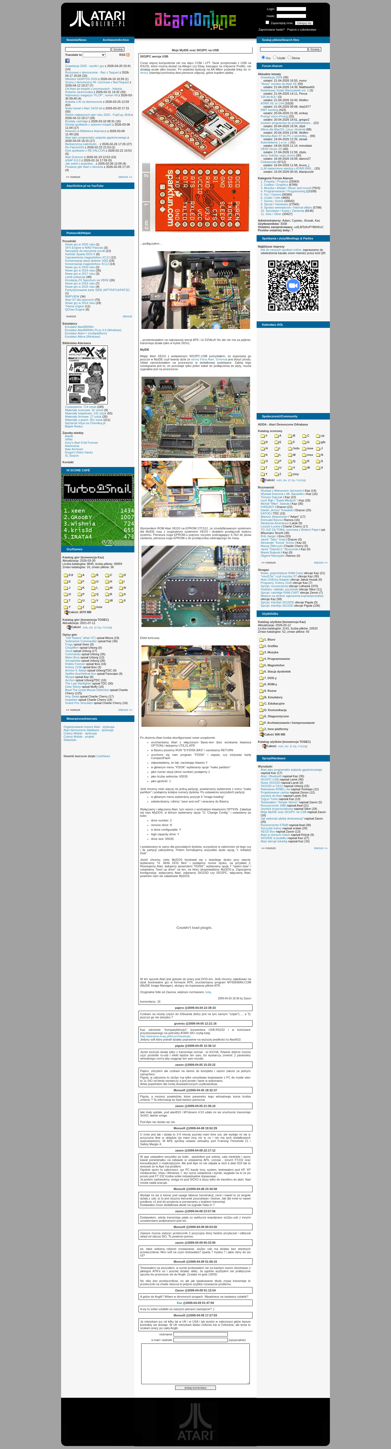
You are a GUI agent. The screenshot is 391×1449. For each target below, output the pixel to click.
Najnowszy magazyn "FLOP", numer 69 (91, 95)
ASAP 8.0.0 (73, 160)
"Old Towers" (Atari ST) (80, 637)
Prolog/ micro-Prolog (274, 116)
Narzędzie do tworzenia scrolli (85, 250)
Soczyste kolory (271, 828)
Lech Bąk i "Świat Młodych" (279, 500)
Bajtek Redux (74, 426)
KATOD (266, 513)
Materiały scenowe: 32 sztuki (84, 410)
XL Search (72, 455)
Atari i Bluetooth (271, 776)
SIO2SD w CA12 (272, 786)
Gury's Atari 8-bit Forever (81, 442)
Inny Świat (72, 696)
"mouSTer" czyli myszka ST (279, 576)
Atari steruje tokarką (274, 841)
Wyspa (69, 677)
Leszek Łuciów (270, 526)
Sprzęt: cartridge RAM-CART (280, 592)
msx (307, 454)
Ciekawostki (269, 162)
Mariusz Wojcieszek (274, 516)
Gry (268, 58)
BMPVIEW (72, 296)
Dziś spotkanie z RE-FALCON (85, 150)
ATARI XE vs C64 (272, 103)
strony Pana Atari (202, 359)
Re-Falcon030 (74, 147)
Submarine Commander (81, 641)
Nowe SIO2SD (270, 782)
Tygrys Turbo (269, 799)
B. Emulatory (271, 697)
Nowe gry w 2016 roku (80, 283)
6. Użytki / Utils (270, 197)
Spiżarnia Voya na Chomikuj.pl (85, 423)
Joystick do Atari (271, 795)
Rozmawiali (266, 487)
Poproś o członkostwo (301, 29)
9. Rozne (267, 690)
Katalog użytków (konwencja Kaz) (282, 621)
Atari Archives (74, 449)
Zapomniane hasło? (271, 29)
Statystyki (70, 739)
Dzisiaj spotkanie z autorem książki (88, 124)
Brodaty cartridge (76, 121)
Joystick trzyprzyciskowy (277, 808)
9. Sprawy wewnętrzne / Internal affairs (286, 207)
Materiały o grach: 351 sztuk (84, 419)
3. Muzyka (268, 652)
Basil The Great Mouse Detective (87, 690)
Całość (74, 627)
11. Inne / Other (271, 214)
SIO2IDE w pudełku (274, 838)
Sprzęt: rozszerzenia (274, 586)
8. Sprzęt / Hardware (274, 204)
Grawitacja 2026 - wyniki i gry (84, 66)
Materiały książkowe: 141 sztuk (85, 413)
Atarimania (72, 445)
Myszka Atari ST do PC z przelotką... (285, 135)
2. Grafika (268, 646)
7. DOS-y (268, 678)
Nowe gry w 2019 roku (80, 270)
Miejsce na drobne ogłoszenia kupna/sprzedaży (292, 595)
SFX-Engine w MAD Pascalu (84, 247)
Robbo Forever (75, 664)
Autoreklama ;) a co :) (275, 142)
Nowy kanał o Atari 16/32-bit (83, 108)
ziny (293, 474)
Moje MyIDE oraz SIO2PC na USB (284, 812)
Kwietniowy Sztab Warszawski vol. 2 (285, 90)
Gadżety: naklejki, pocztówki (279, 589)
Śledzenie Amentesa (274, 523)
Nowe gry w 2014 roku (80, 303)
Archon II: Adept (76, 670)
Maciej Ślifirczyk (271, 546)
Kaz (179, 1302)
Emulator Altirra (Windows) (82, 336)
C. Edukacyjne (272, 703)
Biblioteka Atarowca (76, 343)
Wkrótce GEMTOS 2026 (81, 79)
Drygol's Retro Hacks (79, 452)
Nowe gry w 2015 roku (80, 286)
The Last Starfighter (78, 683)
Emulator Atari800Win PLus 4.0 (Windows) (93, 330)
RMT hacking (269, 109)
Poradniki (69, 241)
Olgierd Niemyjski (272, 555)
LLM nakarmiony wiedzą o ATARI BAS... (287, 168)
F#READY (268, 506)
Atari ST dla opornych (79, 299)
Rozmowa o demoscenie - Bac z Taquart (92, 72)
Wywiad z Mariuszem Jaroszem (282, 490)
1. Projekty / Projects (274, 181)
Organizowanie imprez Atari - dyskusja (89, 726)
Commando (73, 654)
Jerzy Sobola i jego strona (278, 155)
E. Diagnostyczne (274, 716)
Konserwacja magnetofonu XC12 (87, 264)
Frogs (69, 644)
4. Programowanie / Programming (283, 191)
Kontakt (68, 462)
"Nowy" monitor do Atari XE (279, 83)
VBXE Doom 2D (271, 149)
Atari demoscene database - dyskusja (88, 730)
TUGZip (106, 627)
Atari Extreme (74, 157)
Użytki (281, 58)
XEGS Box (268, 831)
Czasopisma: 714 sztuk (80, 406)
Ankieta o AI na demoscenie (83, 101)
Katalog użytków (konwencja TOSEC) (284, 741)
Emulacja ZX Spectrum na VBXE (87, 280)
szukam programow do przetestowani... (287, 122)
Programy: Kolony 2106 (276, 582)
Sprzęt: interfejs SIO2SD (277, 605)
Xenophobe (72, 660)
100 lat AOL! (269, 96)
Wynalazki (265, 766)
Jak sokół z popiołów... (80, 163)
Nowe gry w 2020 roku (80, 267)
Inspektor (71, 699)
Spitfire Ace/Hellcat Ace (80, 673)
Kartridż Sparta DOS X (80, 254)
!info (293, 448)
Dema (296, 58)
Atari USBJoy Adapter (275, 579)
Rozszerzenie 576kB (274, 825)
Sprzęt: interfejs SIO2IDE (277, 602)
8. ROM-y (268, 684)
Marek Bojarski (270, 552)
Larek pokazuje (75, 277)
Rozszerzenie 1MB (273, 805)
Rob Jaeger (268, 536)
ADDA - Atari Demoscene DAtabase (283, 424)
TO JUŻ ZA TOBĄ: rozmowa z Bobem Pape (290, 529)
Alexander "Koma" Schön (277, 542)
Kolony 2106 (73, 667)
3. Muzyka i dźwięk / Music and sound (286, 188)
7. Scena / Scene (272, 201)
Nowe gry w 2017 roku (80, 273)
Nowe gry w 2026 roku (80, 244)
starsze (127, 316)
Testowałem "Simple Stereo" (279, 802)
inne (96, 607)
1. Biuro (267, 639)
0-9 (68, 575)
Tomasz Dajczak (271, 497)
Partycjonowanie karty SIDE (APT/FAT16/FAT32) (97, 290)
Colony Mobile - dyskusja (80, 733)
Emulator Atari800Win (79, 326)
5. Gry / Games (271, 194)
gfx (321, 442)
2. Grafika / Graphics (274, 184)
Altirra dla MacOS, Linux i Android (283, 129)
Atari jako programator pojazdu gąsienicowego (96, 137)
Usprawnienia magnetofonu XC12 (87, 257)
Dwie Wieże (73, 686)
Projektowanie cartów (275, 792)
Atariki (69, 436)
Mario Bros (72, 657)
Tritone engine (74, 306)
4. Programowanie (274, 658)
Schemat (221, 359)
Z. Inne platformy (273, 729)
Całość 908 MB (272, 734)
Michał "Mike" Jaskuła (275, 503)
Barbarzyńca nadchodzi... (82, 144)
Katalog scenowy (270, 431)
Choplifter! (72, 647)
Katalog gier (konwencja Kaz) (83, 557)
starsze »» (125, 176)
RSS (124, 54)
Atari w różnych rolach (275, 834)
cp (320, 435)
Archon (70, 680)
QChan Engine (75, 309)
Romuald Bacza (271, 520)
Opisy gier (69, 634)
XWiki (68, 439)
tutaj (208, 992)
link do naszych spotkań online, (281, 249)
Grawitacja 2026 (271, 77)
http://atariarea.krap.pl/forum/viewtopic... (166, 1036)
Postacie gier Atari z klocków (84, 166)
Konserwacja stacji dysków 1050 (86, 260)
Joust (68, 650)
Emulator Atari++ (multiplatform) (86, 333)
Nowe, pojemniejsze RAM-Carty (282, 573)
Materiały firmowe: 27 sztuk (83, 416)
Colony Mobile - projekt (79, 736)
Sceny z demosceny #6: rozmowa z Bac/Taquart (97, 82)
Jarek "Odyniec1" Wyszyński (279, 549)
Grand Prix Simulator (79, 703)
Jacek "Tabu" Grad (273, 539)
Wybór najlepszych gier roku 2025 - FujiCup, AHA (98, 114)
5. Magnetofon (272, 665)
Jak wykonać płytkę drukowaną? (282, 818)
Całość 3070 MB (78, 612)
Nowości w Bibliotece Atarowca (85, 131)
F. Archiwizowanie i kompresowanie (287, 722)
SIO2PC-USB (270, 779)
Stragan (263, 569)
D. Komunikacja (273, 710)
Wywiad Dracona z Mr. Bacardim (282, 493)
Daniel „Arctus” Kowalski (277, 510)
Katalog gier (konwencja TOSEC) (85, 619)
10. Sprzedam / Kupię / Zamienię (282, 210)
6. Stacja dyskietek (275, 671)
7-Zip (98, 627)
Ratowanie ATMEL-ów (275, 789)
